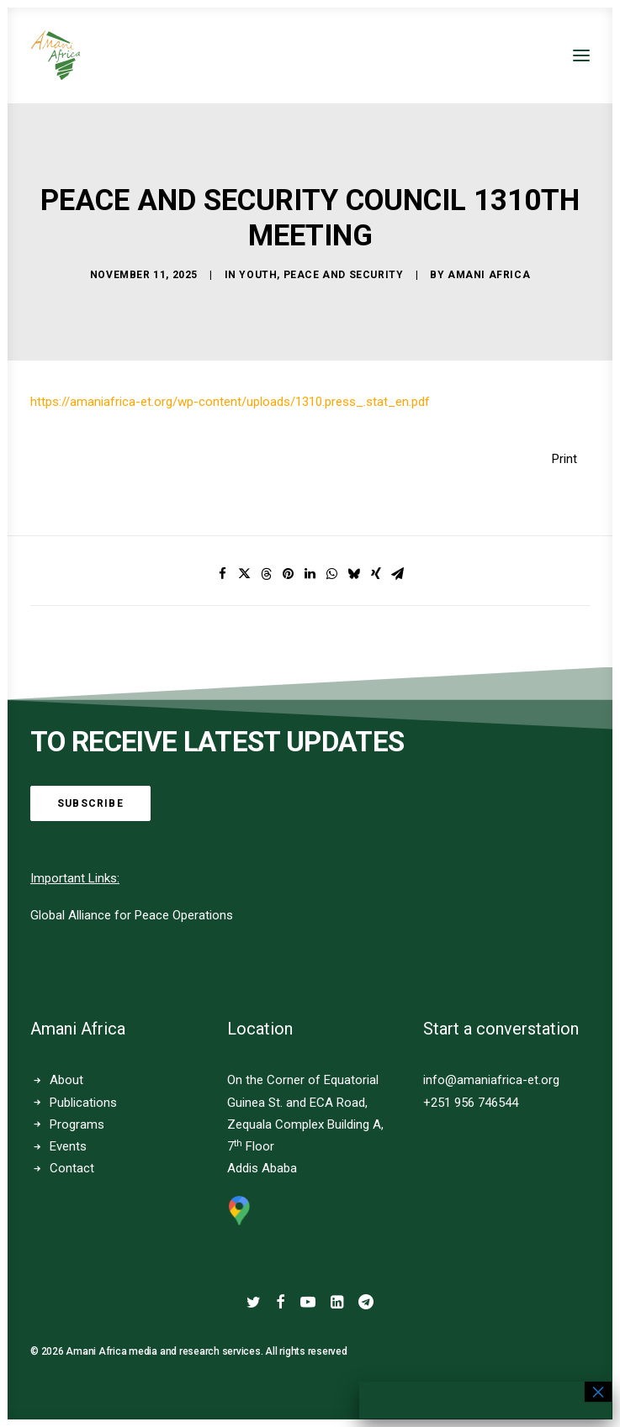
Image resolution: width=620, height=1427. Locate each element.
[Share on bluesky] (354, 574)
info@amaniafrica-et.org (491, 1079)
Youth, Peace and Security (321, 275)
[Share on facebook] (223, 574)
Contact (72, 1168)
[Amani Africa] (55, 55)
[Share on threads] (267, 574)
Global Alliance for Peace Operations (131, 915)
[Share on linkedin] (310, 574)
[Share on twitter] (245, 574)
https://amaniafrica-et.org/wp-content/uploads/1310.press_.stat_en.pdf (230, 401)
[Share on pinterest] (288, 574)
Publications (83, 1102)
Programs (77, 1124)
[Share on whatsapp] (332, 574)
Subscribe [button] (90, 803)
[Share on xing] (376, 574)
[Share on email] (398, 574)
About (66, 1079)
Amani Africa (489, 275)
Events (68, 1146)
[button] (581, 55)
